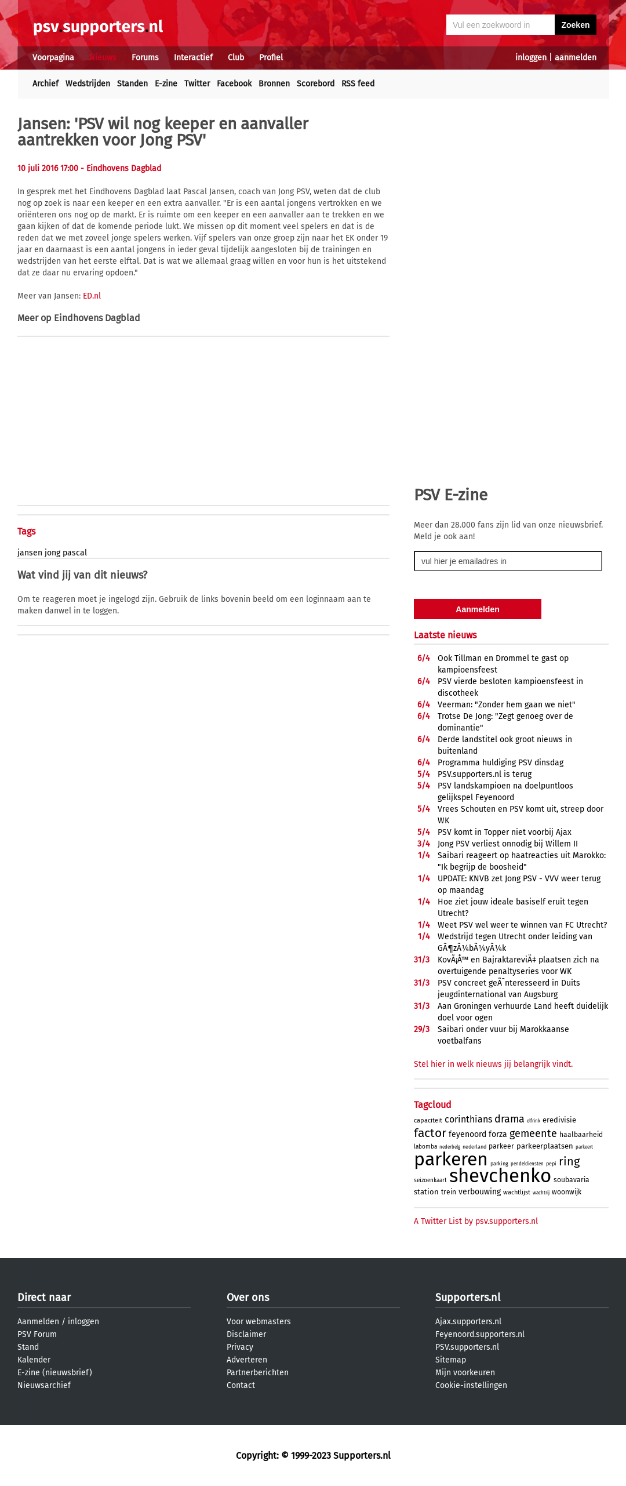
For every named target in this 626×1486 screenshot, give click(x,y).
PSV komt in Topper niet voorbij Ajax (505, 832)
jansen (29, 553)
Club (236, 58)
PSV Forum (37, 1334)
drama (509, 1119)
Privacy (240, 1347)
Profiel (271, 58)
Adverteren (247, 1360)
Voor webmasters (259, 1322)
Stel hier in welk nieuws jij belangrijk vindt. (493, 1064)
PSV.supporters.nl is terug (485, 774)
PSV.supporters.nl (467, 1347)
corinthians (468, 1119)
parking (499, 1164)
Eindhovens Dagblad (97, 318)
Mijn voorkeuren (465, 1373)
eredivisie (559, 1120)
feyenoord (467, 1134)
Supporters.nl (467, 1297)
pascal (75, 553)
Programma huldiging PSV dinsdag (500, 763)
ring (569, 1161)
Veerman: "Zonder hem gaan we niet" (507, 705)
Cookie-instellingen (471, 1385)
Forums (145, 58)
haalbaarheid (581, 1135)
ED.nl (92, 296)
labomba (425, 1146)
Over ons (248, 1297)
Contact (241, 1385)
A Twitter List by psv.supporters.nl (476, 1221)
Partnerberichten (258, 1373)
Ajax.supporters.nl (468, 1322)
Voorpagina (53, 58)
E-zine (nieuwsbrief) (54, 1373)
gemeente (533, 1133)
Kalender (33, 1360)
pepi (551, 1164)
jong (52, 553)
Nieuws (103, 58)
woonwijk (566, 1192)
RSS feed (357, 84)
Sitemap (450, 1360)
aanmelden (575, 58)
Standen (132, 84)
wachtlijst (516, 1192)
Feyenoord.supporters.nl (480, 1334)
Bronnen (274, 84)
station (426, 1191)
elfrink (533, 1121)
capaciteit (428, 1120)
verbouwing (479, 1192)
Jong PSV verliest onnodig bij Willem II (508, 844)
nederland (474, 1147)
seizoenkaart (430, 1180)
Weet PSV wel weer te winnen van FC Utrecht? (522, 925)
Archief (45, 84)
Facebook (234, 84)
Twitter (197, 84)
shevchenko (500, 1175)
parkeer (501, 1146)
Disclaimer (246, 1334)
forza (498, 1134)
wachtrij (541, 1193)
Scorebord (315, 84)
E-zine (166, 84)
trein (448, 1192)
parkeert (584, 1147)
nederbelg (449, 1147)
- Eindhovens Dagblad (121, 168)
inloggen (531, 58)
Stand (28, 1347)
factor (430, 1132)
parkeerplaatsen (544, 1146)
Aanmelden (38, 1322)
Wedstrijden (87, 84)
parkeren (451, 1159)
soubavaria (571, 1180)
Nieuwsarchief (44, 1385)
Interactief (193, 58)
